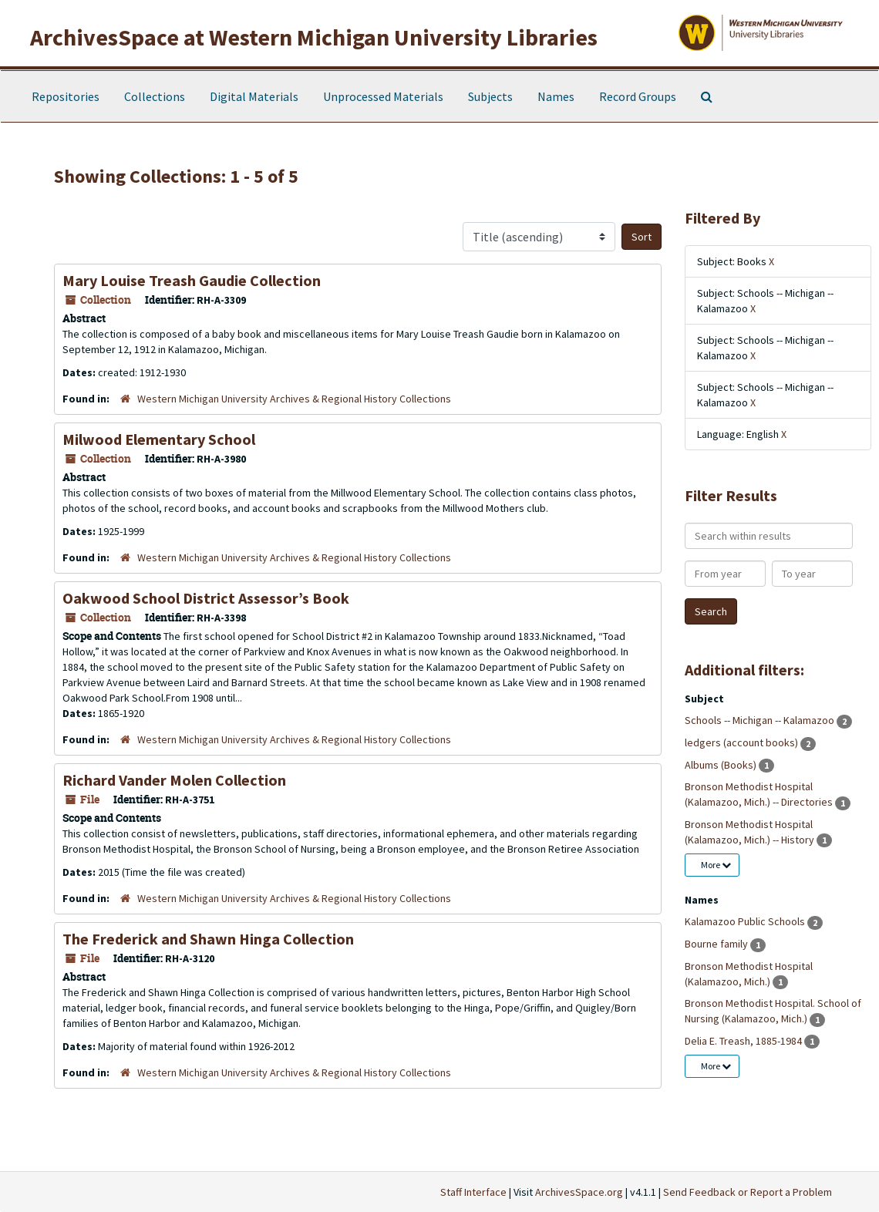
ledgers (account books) (742, 742)
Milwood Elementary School (158, 439)
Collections (154, 96)
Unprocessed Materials (383, 96)
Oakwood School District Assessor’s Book (205, 598)
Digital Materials (254, 96)
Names (555, 96)
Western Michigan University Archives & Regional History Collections (294, 399)
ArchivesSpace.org (579, 1192)
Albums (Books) (722, 765)
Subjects (490, 96)
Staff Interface (473, 1192)
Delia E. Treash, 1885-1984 (744, 1041)
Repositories (65, 96)
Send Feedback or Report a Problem (747, 1192)
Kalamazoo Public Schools (746, 921)
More (716, 864)
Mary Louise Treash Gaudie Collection (191, 280)
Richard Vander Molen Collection (174, 779)
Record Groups (637, 96)
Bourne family (717, 944)
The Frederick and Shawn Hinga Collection (208, 938)
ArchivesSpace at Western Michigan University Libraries (314, 37)
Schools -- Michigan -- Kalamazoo (761, 720)
